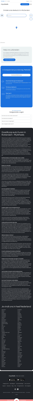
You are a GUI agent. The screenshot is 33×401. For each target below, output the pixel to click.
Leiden (19, 318)
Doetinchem (4, 345)
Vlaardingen (20, 352)
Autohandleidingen (19, 383)
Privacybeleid (28, 392)
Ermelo (3, 353)
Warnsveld (19, 357)
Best (2, 324)
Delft (2, 338)
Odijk (18, 331)
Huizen (19, 312)
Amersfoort (4, 313)
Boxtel (3, 327)
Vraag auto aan (6, 383)
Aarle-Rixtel (4, 309)
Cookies (16, 394)
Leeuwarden (20, 317)
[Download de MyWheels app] (16, 75)
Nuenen (19, 328)
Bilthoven (3, 326)
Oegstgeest (20, 332)
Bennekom (4, 321)
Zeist (18, 362)
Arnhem (3, 318)
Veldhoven (19, 348)
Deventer (3, 342)
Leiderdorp (19, 319)
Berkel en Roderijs (5, 323)
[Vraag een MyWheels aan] (9, 60)
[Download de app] (24, 4)
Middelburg (19, 324)
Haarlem (3, 361)
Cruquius (3, 333)
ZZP (6, 1)
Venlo (19, 351)
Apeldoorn (3, 317)
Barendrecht (4, 319)
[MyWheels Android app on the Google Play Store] (21, 380)
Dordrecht (3, 346)
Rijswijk (19, 336)
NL (31, 1)
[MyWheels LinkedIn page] (17, 389)
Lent (18, 321)
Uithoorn (19, 343)
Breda (3, 328)
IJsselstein (19, 314)
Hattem (3, 365)
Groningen (3, 360)
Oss (18, 333)
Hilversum (3, 366)
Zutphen (19, 365)
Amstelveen (4, 314)
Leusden (19, 322)
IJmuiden (19, 313)
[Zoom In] (30, 15)
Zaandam (19, 361)
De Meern (3, 337)
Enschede (3, 352)
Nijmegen (19, 327)
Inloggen (27, 1)
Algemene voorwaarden (6, 392)
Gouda (3, 359)
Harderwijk (3, 364)
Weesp (19, 359)
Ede (2, 350)
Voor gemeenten (20, 385)
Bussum (3, 331)
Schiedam (19, 340)
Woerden (19, 360)
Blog (12, 385)
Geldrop (3, 355)
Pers (15, 385)
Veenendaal (20, 346)
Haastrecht (4, 362)
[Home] (4, 4)
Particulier (3, 1)
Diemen (3, 343)
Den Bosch (4, 340)
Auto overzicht (27, 383)
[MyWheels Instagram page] (15, 389)
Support (4, 385)
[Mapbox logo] (2, 42)
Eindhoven (4, 351)
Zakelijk (8, 1)
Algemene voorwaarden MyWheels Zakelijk (18, 392)
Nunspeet (19, 329)
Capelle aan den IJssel (5, 332)
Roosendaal (20, 337)
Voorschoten (20, 355)
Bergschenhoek (4, 322)
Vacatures (9, 385)
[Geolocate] (2, 15)
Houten (19, 310)
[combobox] (16, 15)
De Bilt (3, 336)
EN (30, 1)
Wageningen (20, 356)
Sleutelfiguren (12, 383)
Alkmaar (3, 310)
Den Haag (3, 341)
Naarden (19, 326)
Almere (3, 312)
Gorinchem (4, 357)
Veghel (19, 347)
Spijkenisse (20, 341)
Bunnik (3, 329)
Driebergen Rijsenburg (5, 348)
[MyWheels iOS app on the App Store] (12, 380)
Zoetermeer (20, 364)
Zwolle (19, 366)
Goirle (3, 356)
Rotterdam (19, 338)
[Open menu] (31, 4)
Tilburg (19, 342)
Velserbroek (20, 350)
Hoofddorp (20, 309)
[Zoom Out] (30, 18)
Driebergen (4, 347)
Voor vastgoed (28, 385)
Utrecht (19, 345)
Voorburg (19, 353)
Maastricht (19, 323)
